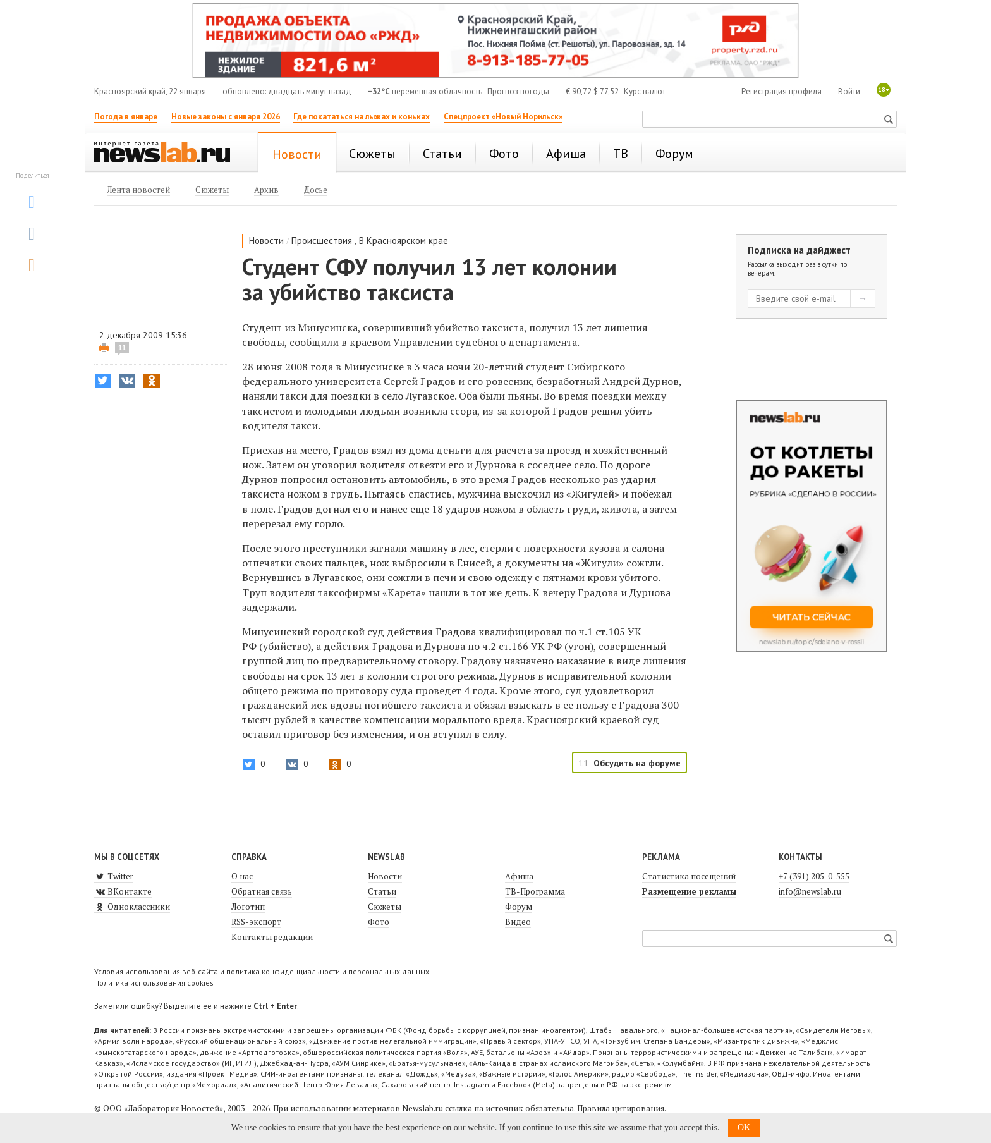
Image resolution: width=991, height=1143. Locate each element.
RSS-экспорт (256, 921)
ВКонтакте (123, 891)
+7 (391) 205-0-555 (814, 876)
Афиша (519, 876)
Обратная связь (261, 891)
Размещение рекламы (689, 891)
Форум (518, 906)
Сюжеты (384, 906)
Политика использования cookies (154, 982)
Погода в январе (125, 116)
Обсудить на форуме (637, 763)
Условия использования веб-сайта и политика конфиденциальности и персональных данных (261, 971)
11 (122, 347)
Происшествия (321, 241)
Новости (266, 241)
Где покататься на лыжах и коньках (361, 116)
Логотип (248, 906)
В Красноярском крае (403, 241)
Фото (378, 921)
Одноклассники (132, 906)
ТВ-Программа (535, 891)
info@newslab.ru (810, 891)
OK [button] (744, 1127)
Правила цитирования (620, 1108)
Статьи (382, 891)
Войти (849, 91)
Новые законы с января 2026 (225, 116)
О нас (242, 876)
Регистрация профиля (781, 91)
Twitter (113, 876)
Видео (518, 921)
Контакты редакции (272, 937)
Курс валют (645, 91)
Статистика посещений (689, 876)
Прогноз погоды (518, 91)
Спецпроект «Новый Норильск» (503, 116)
